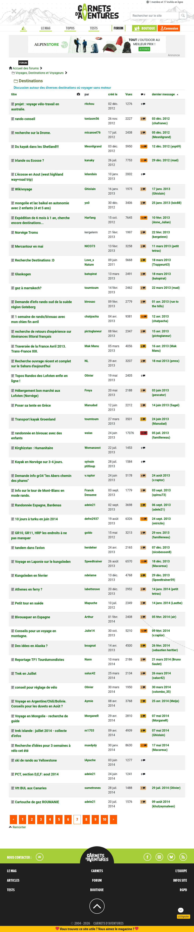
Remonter (19, 827)
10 (104, 819)
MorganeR (91, 716)
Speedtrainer (93, 561)
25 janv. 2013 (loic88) (166, 203)
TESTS (94, 28)
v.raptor (89, 475)
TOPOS (70, 28)
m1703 (89, 730)
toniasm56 (91, 118)
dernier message (163, 94)
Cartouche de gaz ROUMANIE (37, 802)
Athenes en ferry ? (28, 589)
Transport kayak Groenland (35, 419)
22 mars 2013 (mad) (166, 288)
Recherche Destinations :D (35, 260)
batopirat (90, 274)
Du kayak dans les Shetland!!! (37, 147)
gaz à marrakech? (28, 288)
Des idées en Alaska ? (31, 646)
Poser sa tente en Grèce (33, 405)
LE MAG (45, 28)
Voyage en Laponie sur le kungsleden (43, 562)
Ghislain (89, 189)
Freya (88, 390)
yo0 (86, 203)
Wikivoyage (23, 189)
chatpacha (91, 316)
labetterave (92, 589)
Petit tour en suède (29, 603)
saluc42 (89, 673)
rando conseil (25, 119)
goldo (88, 532)
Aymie (88, 701)
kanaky (89, 160)
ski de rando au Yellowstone (36, 760)
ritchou (89, 104)
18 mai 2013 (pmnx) (165, 361)
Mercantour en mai (29, 246)
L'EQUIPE (181, 871)
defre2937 (91, 519)
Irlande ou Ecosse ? (29, 160)
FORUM (118, 28)
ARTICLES (13, 880)
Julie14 (89, 631)
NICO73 (89, 246)
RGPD (183, 890)
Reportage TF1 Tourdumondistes (39, 660)
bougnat (90, 645)
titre (14, 94)
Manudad (90, 405)
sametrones (92, 788)
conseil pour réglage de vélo (36, 687)
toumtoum (91, 288)
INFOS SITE (180, 880)
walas (88, 433)
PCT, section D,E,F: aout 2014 (37, 774)
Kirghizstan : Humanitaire (34, 448)
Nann (88, 659)
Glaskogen (23, 274)
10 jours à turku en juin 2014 (36, 519)
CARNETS (97, 871)
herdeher (90, 547)
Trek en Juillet (25, 673)
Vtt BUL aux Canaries (31, 788)
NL (86, 361)
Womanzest (92, 448)
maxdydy (90, 745)
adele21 (89, 505)
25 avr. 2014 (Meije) (165, 701)
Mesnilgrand (93, 146)
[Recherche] (154, 15)
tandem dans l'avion (30, 548)
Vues (128, 94)
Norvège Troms (26, 232)
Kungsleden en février (31, 575)
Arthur (88, 617)
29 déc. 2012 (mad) (165, 160)
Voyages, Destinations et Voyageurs (40, 73)
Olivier (88, 375)
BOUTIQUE (148, 28)
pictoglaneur (93, 331)
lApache (89, 760)
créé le (112, 94)
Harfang (89, 217)
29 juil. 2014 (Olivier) (166, 788)
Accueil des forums (26, 68)
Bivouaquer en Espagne (32, 617)
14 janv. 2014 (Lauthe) (167, 603)
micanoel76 (92, 132)
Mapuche (90, 603)
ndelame (90, 575)
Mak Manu (91, 346)
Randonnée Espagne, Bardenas (38, 505)
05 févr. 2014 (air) (164, 617)
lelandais (90, 174)
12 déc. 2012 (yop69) (166, 146)
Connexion (171, 28)
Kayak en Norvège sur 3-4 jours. (39, 462)
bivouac (89, 301)
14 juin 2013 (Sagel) (165, 405)
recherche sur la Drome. (33, 133)
